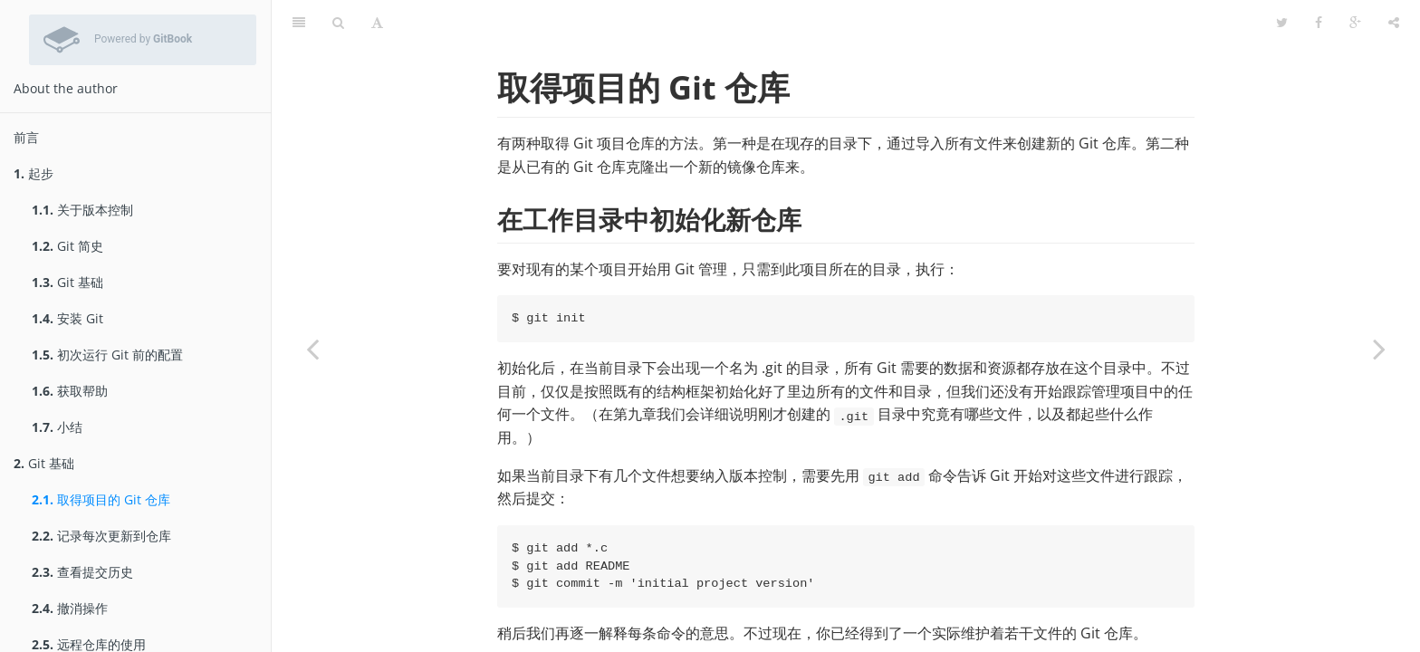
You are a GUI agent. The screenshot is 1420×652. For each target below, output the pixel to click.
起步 (33, 173)
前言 (26, 137)
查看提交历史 (82, 571)
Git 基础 (67, 282)
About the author (66, 88)
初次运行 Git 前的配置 (107, 354)
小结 (57, 427)
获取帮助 (70, 390)
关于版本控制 (82, 209)
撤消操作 (70, 608)
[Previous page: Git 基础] (312, 348)
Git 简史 (67, 245)
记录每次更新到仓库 (101, 535)
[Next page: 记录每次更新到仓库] (1379, 348)
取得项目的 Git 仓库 (101, 499)
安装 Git (67, 318)
